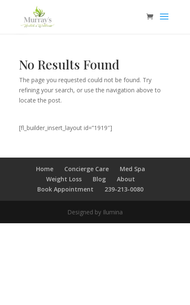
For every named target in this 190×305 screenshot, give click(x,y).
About (126, 179)
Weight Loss (64, 179)
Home (44, 169)
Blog (99, 179)
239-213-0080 (124, 189)
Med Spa (132, 169)
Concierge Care (86, 169)
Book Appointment (65, 189)
